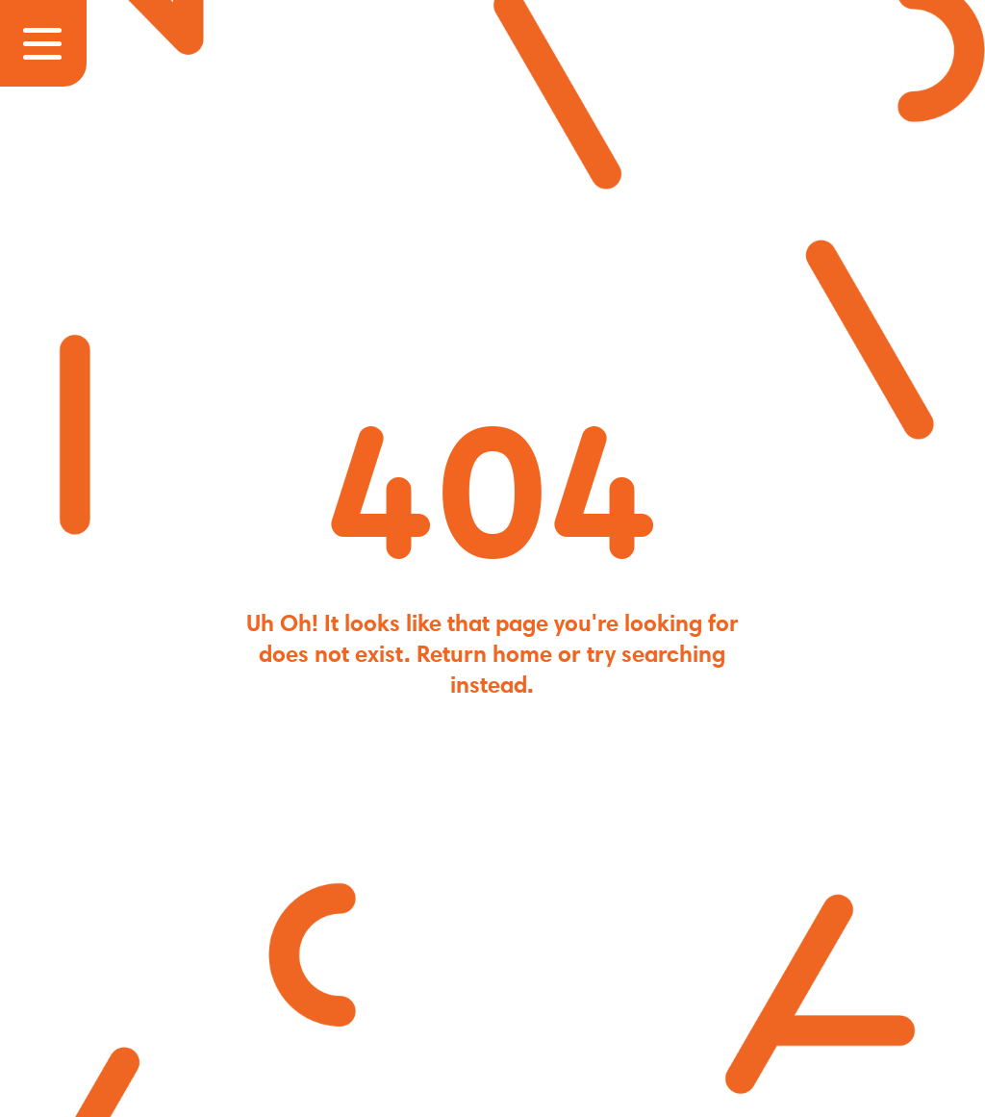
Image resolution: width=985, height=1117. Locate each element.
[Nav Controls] (43, 43)
